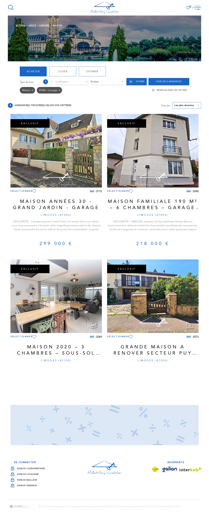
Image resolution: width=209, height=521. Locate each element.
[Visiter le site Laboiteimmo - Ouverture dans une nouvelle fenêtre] (19, 506)
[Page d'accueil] (104, 8)
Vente (32, 25)
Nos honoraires (101, 506)
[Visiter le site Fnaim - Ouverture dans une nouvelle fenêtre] (155, 469)
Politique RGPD (165, 506)
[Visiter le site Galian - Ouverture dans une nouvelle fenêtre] (169, 469)
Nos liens (152, 506)
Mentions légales (130, 506)
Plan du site (115, 506)
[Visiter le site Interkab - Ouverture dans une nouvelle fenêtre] (190, 469)
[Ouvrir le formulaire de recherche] (136, 81)
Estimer (92, 71)
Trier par (165, 105)
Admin (143, 506)
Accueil (20, 25)
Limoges (44, 25)
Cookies (177, 506)
